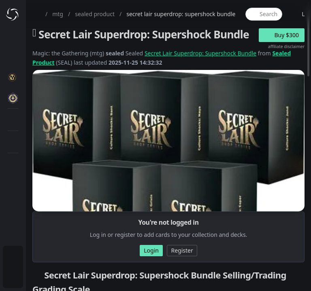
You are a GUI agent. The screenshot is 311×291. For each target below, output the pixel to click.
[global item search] (263, 14)
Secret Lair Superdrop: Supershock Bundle (200, 53)
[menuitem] (13, 257)
